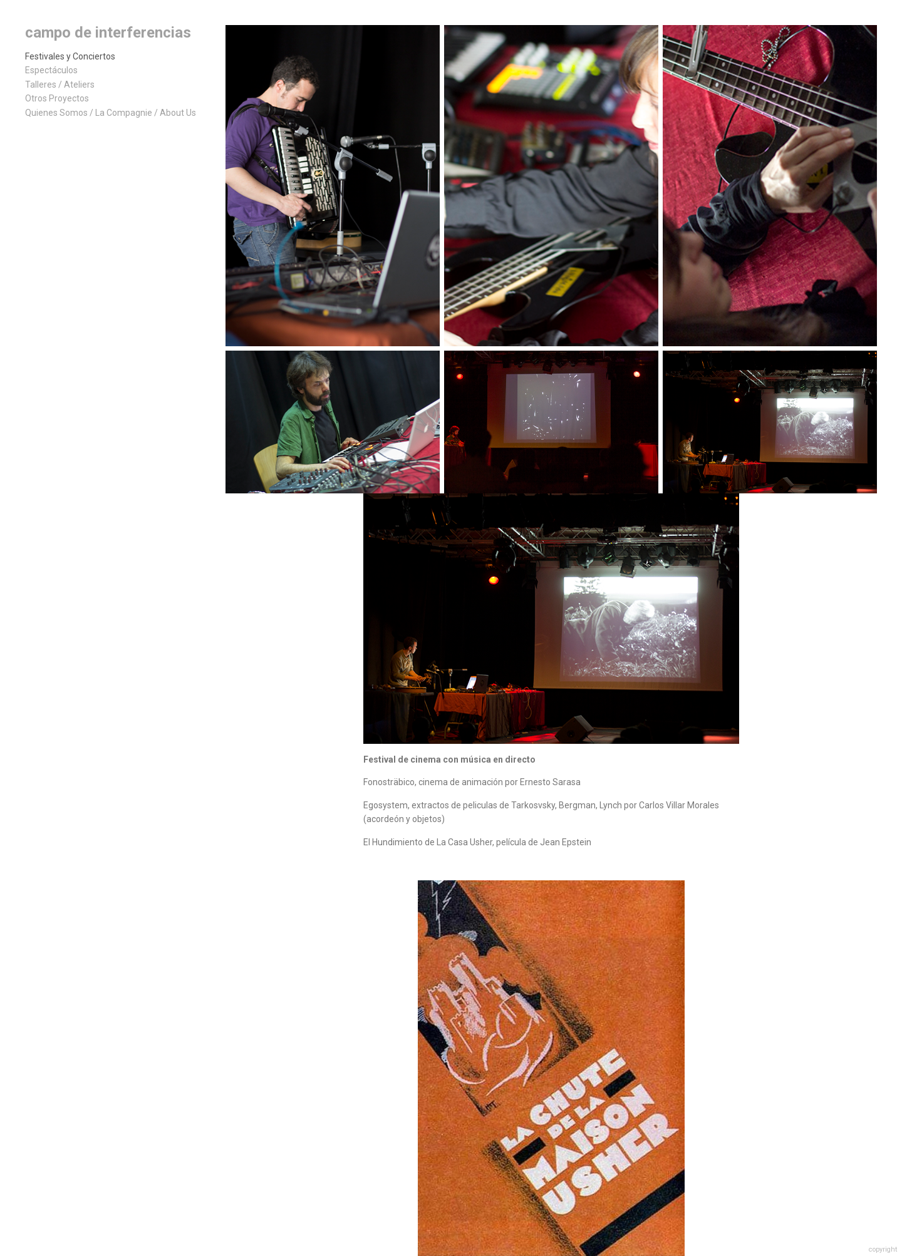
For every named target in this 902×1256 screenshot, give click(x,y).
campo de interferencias (108, 32)
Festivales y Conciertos (70, 56)
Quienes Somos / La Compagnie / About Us (110, 113)
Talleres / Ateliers (60, 85)
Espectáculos (51, 70)
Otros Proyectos (57, 98)
